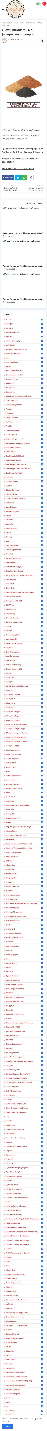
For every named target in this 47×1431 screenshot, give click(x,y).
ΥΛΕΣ (16, 23)
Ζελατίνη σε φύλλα (24, 490)
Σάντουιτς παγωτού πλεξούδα (24, 1078)
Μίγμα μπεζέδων (24, 856)
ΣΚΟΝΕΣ (24, 1099)
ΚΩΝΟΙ (24, 673)
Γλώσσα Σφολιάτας (24, 430)
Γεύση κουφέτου (24, 417)
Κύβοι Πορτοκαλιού (24, 652)
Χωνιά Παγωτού (24, 1342)
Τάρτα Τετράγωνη (24, 1185)
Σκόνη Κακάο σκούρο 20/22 (24, 1104)
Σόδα (24, 1117)
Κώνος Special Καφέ (24, 750)
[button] (44, 4)
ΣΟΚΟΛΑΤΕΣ (24, 1125)
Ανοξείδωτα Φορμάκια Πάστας (24, 349)
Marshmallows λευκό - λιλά (24, 1372)
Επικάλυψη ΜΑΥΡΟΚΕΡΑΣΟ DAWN (24, 469)
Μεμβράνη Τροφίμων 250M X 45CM (24, 848)
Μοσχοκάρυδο (24, 878)
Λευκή (24, 771)
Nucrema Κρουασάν (24, 1389)
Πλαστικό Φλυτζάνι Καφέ (24, 1001)
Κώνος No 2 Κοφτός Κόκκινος (24, 733)
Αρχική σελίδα (7, 23)
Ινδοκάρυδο (24, 503)
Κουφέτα (24, 631)
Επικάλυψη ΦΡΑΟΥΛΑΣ (24, 473)
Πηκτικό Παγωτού (24, 976)
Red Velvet (24, 1398)
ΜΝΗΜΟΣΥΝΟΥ (24, 874)
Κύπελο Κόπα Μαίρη (24, 665)
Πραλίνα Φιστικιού (24, 1035)
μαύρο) (24, 822)
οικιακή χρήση (24, 963)
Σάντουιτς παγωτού (24, 1070)
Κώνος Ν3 (24, 682)
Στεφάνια (24, 1151)
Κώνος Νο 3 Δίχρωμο (24, 716)
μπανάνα (24, 882)
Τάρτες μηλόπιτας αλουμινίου (24, 1206)
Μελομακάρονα (24, 831)
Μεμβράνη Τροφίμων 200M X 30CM (24, 844)
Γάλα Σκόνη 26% (24, 400)
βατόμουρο (24, 383)
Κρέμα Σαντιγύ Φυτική (24, 643)
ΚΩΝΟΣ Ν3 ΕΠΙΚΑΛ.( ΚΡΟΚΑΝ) (24, 686)
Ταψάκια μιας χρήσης (24, 1215)
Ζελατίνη (24, 486)
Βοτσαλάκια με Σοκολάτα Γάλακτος (24, 396)
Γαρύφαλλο (24, 413)
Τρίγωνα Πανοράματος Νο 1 (24, 1227)
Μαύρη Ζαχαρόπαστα (24, 818)
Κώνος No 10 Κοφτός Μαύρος (24, 724)
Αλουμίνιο (24, 328)
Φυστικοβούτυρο (24, 1296)
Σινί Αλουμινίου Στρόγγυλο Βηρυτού (24, 1082)
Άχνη (24, 358)
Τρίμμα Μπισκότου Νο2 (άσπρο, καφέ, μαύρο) (23, 266)
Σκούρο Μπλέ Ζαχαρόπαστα (24, 1112)
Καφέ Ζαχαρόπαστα (24, 545)
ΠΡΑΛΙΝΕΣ (24, 1040)
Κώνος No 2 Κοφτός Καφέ (24, 729)
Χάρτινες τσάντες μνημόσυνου (24, 1313)
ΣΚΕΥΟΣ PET (24, 1095)
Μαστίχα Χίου (24, 814)
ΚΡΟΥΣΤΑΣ (24, 648)
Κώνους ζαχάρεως (24, 759)
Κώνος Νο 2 (24, 707)
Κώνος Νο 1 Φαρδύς (24, 695)
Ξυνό (24, 959)
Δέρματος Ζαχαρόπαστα (24, 439)
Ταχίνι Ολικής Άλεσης (24, 1210)
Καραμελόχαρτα (24, 528)
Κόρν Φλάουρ (24, 579)
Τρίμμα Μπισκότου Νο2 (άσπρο (24, 1236)
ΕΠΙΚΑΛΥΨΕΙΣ (24, 452)
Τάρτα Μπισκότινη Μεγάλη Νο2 (24, 1168)
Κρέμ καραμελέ (24, 639)
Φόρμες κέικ (24, 1270)
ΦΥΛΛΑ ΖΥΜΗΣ (24, 1291)
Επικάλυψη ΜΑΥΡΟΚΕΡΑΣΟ (24, 464)
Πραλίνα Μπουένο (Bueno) (24, 1031)
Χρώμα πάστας (24, 1321)
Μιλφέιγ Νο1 (24, 869)
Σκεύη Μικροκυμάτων (24, 1091)
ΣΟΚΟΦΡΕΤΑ (24, 1134)
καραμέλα (24, 524)
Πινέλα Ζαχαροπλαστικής (24, 989)
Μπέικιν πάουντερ (24, 886)
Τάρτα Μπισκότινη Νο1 (24, 1172)
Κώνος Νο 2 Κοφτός (24, 712)
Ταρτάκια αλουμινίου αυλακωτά (24, 1198)
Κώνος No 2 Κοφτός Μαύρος (24, 737)
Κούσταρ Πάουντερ (24, 618)
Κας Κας (24, 537)
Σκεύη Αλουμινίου (24, 1087)
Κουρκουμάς (24, 614)
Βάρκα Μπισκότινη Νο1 (24, 371)
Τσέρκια (24, 1257)
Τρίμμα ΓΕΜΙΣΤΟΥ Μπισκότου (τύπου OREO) (24, 1232)
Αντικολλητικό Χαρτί (24, 354)
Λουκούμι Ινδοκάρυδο (24, 784)
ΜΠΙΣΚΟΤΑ (24, 891)
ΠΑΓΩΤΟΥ (24, 972)
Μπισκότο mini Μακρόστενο (24, 916)
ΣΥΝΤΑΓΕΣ (24, 1159)
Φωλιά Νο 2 (24, 1308)
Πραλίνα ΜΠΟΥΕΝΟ (24, 1027)
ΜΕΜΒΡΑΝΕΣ (24, 839)
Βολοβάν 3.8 (24, 388)
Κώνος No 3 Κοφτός (24, 746)
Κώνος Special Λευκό (24, 754)
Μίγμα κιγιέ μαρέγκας (24, 852)
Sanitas (24, 1402)
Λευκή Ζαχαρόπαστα (24, 776)
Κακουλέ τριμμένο (24, 511)
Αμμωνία (24, 337)
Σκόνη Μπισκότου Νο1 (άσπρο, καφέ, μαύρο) (23, 233)
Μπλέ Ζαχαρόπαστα (24, 920)
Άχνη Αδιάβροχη (24, 362)
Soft (24, 1406)
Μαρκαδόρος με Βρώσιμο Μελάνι (24, 805)
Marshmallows (24, 1368)
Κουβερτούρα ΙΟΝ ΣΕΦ (24, 601)
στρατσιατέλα (24, 1155)
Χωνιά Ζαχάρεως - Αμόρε (24, 1338)
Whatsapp (24, 177)
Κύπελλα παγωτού (24, 656)
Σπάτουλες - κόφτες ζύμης (24, 1138)
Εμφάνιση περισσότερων (34, 203)
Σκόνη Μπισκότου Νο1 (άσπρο (24, 1108)
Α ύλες (24, 320)
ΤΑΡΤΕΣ (24, 1202)
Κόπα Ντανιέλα (24, 562)
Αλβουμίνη (24, 324)
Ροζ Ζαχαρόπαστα (24, 1053)
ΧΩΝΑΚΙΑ (24, 1330)
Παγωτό (24, 967)
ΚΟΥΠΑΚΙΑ (24, 605)
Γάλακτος (24, 409)
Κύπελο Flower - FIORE (24, 669)
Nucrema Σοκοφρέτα (24, 1394)
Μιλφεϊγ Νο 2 (24, 865)
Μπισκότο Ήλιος (24, 899)
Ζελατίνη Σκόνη (24, 494)
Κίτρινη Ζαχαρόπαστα (24, 550)
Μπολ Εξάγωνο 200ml (24, 933)
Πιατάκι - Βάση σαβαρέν (24, 984)
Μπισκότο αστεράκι (24, 895)
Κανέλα (24, 516)
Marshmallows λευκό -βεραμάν (24, 1377)
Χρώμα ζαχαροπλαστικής (24, 1317)
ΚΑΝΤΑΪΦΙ (24, 520)
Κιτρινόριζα (24, 554)
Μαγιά (24, 793)
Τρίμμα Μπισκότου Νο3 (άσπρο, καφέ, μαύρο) (23, 299)
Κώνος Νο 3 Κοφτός (24, 720)
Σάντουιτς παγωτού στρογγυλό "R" (24, 1074)
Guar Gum (24, 1364)
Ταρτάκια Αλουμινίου (24, 1193)
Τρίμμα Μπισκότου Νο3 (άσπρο (24, 1240)
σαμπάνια (24, 1065)
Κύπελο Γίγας (24, 660)
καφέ (24, 541)
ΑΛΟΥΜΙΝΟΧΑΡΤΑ (24, 332)
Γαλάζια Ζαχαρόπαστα (24, 405)
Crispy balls (24, 1351)
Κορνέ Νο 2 (24, 588)
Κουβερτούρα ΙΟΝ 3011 (24, 596)
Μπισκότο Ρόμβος (24, 908)
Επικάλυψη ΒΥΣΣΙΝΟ (24, 460)
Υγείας (24, 1261)
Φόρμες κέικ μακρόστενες (24, 1274)
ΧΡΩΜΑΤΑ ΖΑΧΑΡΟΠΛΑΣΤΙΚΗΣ (24, 1325)
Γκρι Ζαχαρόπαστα (24, 422)
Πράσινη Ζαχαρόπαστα (24, 1044)
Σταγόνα (24, 1142)
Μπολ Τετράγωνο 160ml (24, 938)
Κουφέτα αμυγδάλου (24, 635)
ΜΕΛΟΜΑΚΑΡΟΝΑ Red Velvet (24, 835)
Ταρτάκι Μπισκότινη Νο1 (24, 1189)
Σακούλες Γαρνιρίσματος (24, 1057)
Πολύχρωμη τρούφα (24, 1006)
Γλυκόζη (24, 426)
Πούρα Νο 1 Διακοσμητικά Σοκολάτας (24, 1023)
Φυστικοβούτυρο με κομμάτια (24, 1300)
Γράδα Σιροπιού (24, 435)
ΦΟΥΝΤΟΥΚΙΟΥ (24, 1278)
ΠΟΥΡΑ (24, 1018)
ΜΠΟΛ (24, 925)
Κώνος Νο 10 (24, 699)
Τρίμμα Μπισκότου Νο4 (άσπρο (24, 1244)
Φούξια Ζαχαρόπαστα (24, 1283)
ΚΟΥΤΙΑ (24, 626)
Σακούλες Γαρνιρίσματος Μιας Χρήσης (24, 1061)
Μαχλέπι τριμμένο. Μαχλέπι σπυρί (24, 827)
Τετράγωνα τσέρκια (24, 1223)
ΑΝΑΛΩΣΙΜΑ (24, 345)
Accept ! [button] (7, 1426)
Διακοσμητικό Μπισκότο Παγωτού (24, 443)
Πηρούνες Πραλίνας (24, 980)
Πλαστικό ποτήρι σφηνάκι (24, 997)
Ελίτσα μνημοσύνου (24, 447)
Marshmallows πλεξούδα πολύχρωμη (24, 1381)
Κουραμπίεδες (24, 609)
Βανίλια (24, 366)
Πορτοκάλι (24, 1010)
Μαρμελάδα (24, 810)
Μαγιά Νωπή (24, 797)
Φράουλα (24, 1287)
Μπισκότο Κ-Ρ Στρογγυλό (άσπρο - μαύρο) (24, 903)
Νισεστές (24, 950)
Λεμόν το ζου (24, 767)
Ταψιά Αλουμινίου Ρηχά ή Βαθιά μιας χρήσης (24, 1219)
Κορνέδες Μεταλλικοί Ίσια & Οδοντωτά (24, 592)
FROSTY (24, 1355)
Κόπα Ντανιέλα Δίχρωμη (24, 567)
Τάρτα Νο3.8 (24, 1180)
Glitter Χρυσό (24, 1359)
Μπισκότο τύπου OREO (24, 912)
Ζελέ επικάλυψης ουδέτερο (24, 498)
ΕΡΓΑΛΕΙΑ (24, 477)
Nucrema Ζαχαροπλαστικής (24, 1385)
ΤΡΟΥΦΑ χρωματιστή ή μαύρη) (24, 1253)
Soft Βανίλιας (24, 1411)
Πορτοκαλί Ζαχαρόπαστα (24, 1014)
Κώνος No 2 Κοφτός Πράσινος (24, 741)
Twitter (18, 177)
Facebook (9, 177)
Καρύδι (24, 533)
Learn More (6, 1421)
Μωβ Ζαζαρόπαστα (24, 946)
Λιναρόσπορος (24, 780)
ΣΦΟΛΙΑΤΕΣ (24, 1163)
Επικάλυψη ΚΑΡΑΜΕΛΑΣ (24, 456)
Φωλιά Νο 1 (24, 1304)
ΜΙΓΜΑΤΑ (24, 861)
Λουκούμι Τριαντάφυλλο (24, 788)
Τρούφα (24, 1249)
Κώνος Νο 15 (24, 703)
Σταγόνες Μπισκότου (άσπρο (24, 1146)
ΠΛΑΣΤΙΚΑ (24, 993)
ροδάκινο (24, 1048)
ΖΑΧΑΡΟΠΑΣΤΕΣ (24, 481)
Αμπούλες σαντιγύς (24, 341)
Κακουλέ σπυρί (24, 507)
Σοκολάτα (24, 1121)
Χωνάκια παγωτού (24, 1334)
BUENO (24, 1347)
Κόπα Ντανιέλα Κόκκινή (24, 571)
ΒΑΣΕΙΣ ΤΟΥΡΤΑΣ (24, 379)
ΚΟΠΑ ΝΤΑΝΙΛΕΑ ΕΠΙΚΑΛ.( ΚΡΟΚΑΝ (24, 575)
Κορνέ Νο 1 (24, 584)
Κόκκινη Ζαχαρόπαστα (24, 558)
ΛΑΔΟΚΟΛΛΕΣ (24, 763)
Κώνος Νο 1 (24, 690)
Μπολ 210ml (24, 929)
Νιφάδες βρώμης (24, 955)
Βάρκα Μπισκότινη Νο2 (24, 375)
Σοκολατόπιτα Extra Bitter (24, 1129)
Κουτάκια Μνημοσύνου (24, 622)
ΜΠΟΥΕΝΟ (24, 942)
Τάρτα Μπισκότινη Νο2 (24, 1176)
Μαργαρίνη (24, 801)
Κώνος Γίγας (24, 677)
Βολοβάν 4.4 (24, 392)
